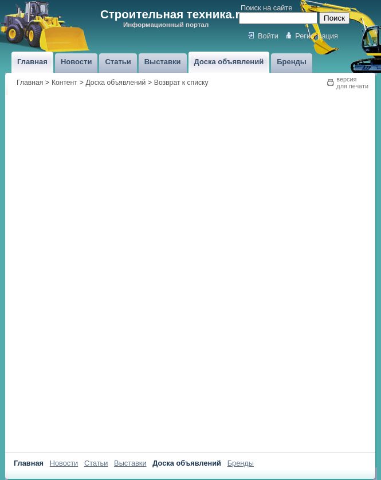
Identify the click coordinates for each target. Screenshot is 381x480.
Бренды (240, 463)
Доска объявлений (116, 83)
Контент (64, 83)
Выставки (130, 463)
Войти (268, 36)
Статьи (96, 463)
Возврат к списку (181, 83)
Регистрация (316, 36)
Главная (30, 83)
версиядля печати (352, 82)
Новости (64, 463)
